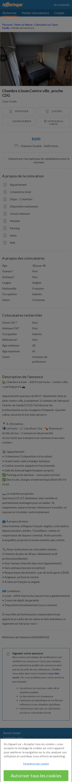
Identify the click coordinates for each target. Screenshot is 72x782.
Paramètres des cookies (36, 765)
